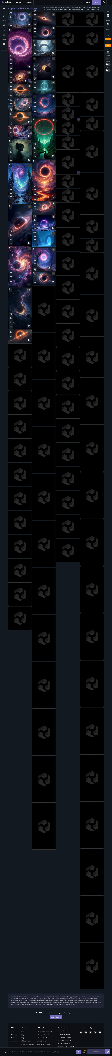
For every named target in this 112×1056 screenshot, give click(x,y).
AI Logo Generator (63, 1022)
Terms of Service (26, 1041)
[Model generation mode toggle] (84, 1052)
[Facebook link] (90, 1023)
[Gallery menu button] (19, 2)
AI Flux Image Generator (44, 1038)
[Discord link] (81, 1023)
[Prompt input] (42, 1052)
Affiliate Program (26, 1032)
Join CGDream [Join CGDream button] (56, 1008)
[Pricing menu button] (88, 2)
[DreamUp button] (107, 1051)
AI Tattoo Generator (64, 1025)
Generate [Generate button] (96, 1052)
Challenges (14, 1029)
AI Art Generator (42, 1032)
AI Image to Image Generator (45, 1026)
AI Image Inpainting (43, 1041)
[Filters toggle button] (6, 1051)
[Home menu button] (7, 2)
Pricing (23, 1023)
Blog (22, 1026)
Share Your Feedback (27, 1035)
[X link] (95, 1023)
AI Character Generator (65, 1028)
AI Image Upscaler (42, 1029)
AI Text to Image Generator (45, 1023)
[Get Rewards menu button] (81, 2)
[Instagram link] (85, 1023)
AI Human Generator (64, 1034)
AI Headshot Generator (65, 1031)
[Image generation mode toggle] (78, 1052)
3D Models (14, 1026)
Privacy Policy (25, 1038)
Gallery (13, 1023)
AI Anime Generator (64, 1019)
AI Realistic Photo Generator (66, 1037)
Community (14, 1032)
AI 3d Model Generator (44, 1035)
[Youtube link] (99, 1023)
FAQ (22, 1029)
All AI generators (63, 1040)
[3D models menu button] (28, 2)
